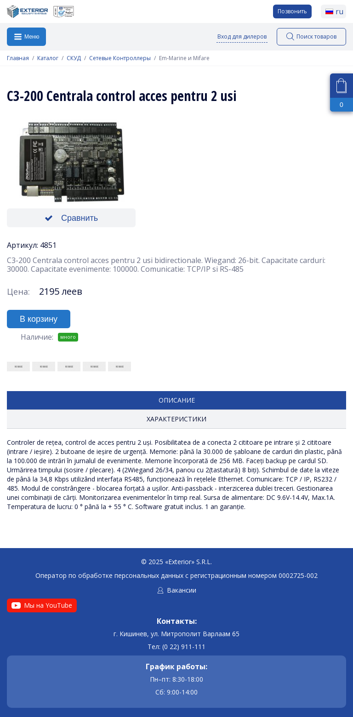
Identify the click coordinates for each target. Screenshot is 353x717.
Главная (18, 58)
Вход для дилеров (242, 36)
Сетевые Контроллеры (120, 58)
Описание (177, 400)
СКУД (74, 58)
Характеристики (176, 419)
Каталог (47, 58)
